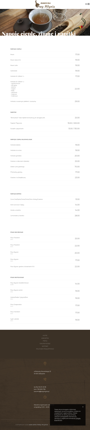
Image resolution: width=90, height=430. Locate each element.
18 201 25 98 (42, 387)
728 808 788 (41, 389)
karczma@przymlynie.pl (41, 391)
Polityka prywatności (45, 349)
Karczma (45, 338)
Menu (45, 341)
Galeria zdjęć (45, 343)
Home (45, 335)
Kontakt (45, 346)
